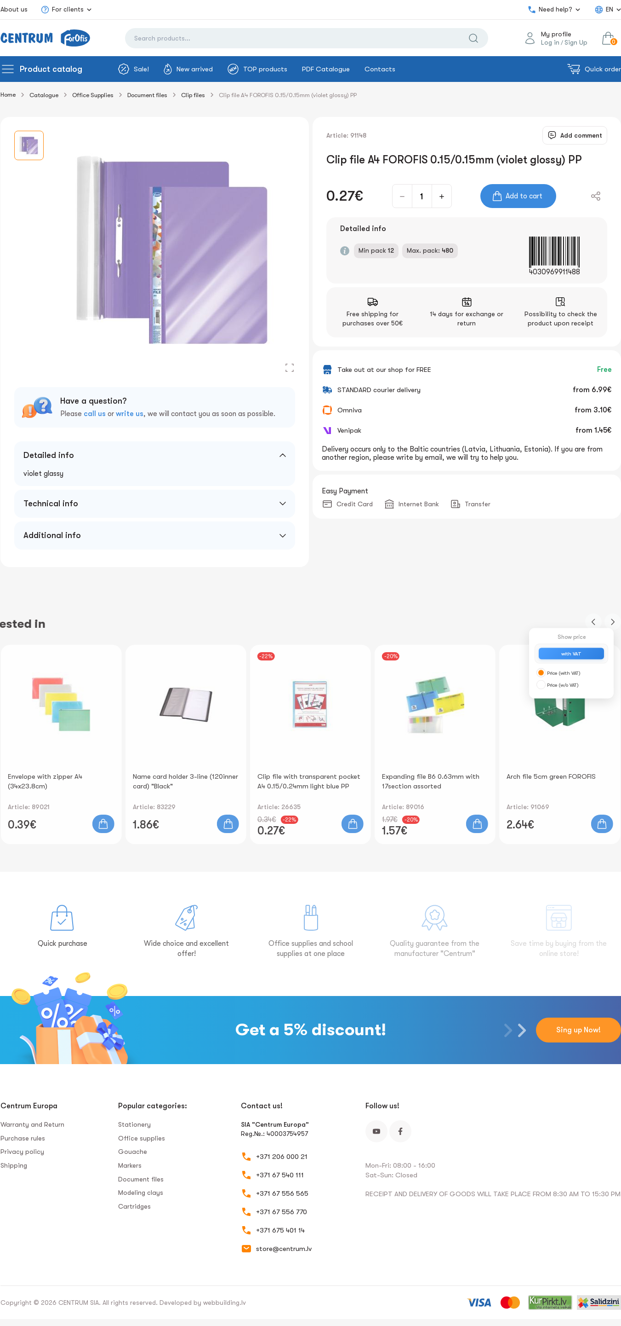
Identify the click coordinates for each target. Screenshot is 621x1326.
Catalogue (43, 95)
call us (95, 414)
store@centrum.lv (284, 1249)
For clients (62, 9)
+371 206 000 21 (282, 1156)
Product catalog (51, 69)
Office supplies (141, 1138)
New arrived (188, 69)
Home (8, 94)
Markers (130, 1165)
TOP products (257, 69)
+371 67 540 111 (280, 1175)
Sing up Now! (578, 1030)
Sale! (133, 69)
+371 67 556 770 (281, 1212)
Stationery (134, 1124)
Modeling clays (140, 1192)
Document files (147, 95)
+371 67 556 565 (282, 1193)
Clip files (193, 95)
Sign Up (575, 42)
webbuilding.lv (224, 1302)
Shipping (13, 1165)
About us (14, 9)
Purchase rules (22, 1138)
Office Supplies (93, 95)
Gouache (132, 1151)
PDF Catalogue (326, 69)
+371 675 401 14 (280, 1230)
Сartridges (134, 1206)
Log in (550, 42)
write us (129, 414)
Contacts (380, 69)
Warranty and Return (32, 1124)
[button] (593, 622)
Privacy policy (22, 1151)
